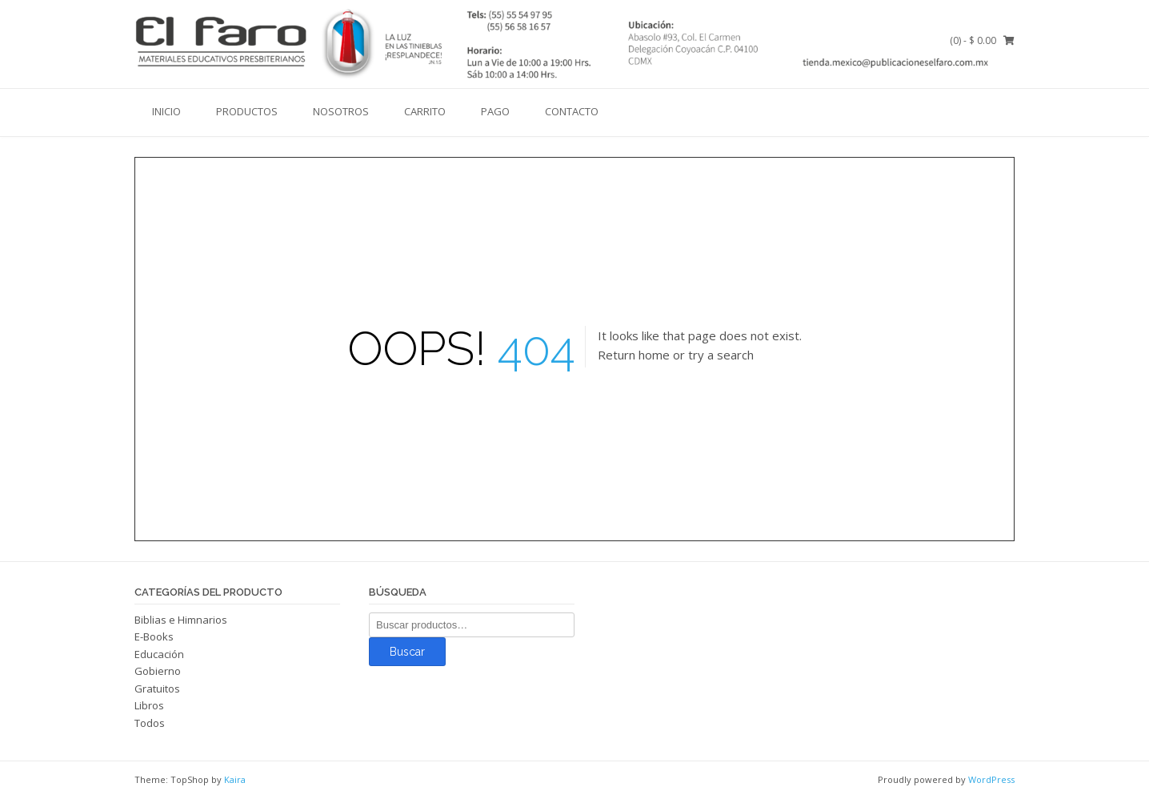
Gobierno (157, 671)
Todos (149, 723)
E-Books (154, 636)
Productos (247, 111)
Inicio (166, 111)
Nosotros (341, 111)
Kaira (235, 779)
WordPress (991, 779)
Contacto (572, 111)
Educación (159, 654)
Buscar (407, 651)
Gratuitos (157, 688)
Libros (149, 705)
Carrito (425, 111)
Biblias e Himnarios (180, 619)
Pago (495, 111)
